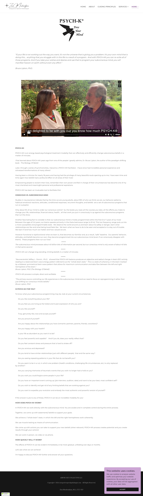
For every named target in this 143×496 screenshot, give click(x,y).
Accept (122, 489)
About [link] (92, 7)
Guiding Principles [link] (107, 7)
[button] (124, 7)
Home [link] (83, 7)
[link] (17, 6)
